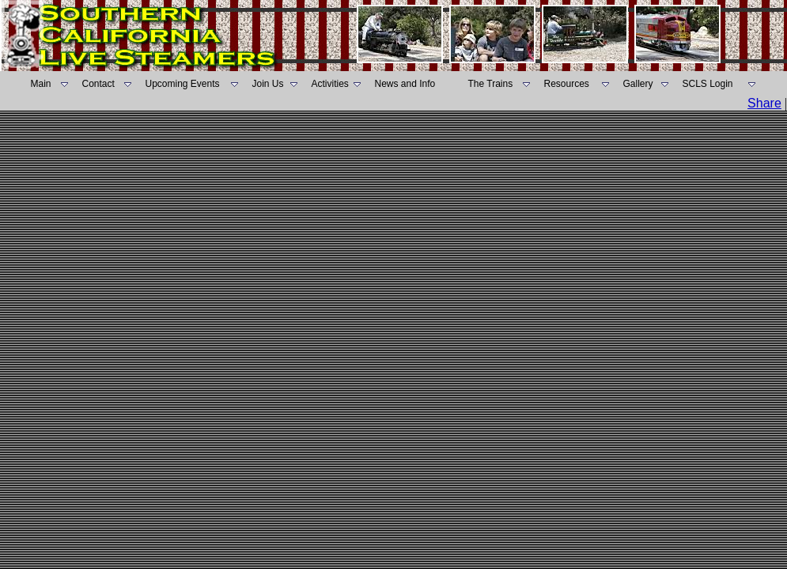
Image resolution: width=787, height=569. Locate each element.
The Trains (490, 83)
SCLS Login (708, 83)
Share (764, 103)
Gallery (638, 83)
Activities (330, 83)
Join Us (268, 83)
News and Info (405, 83)
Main (41, 83)
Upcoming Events (183, 83)
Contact (98, 83)
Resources (566, 83)
